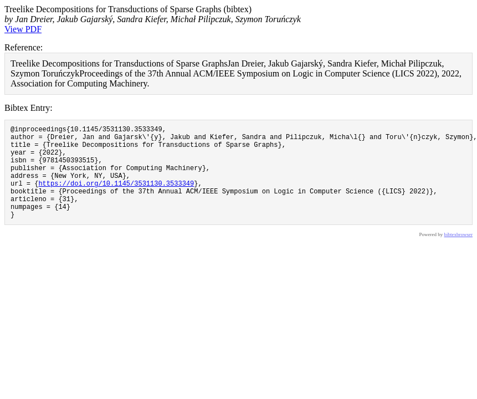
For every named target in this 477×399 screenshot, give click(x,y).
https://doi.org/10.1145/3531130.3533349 (116, 196)
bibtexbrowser (458, 254)
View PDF (23, 29)
